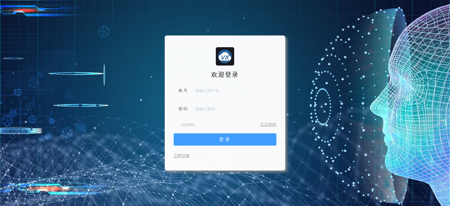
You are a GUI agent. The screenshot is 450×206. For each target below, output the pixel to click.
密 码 (183, 109)
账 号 (183, 90)
